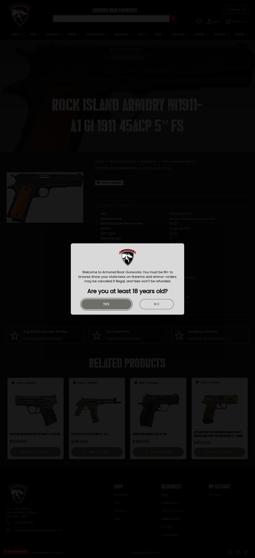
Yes (106, 304)
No (156, 304)
